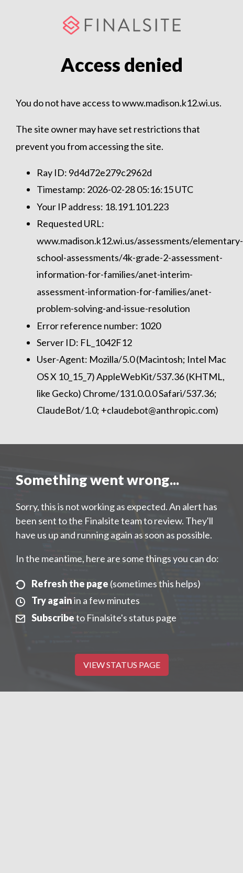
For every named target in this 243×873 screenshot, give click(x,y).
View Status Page (121, 665)
